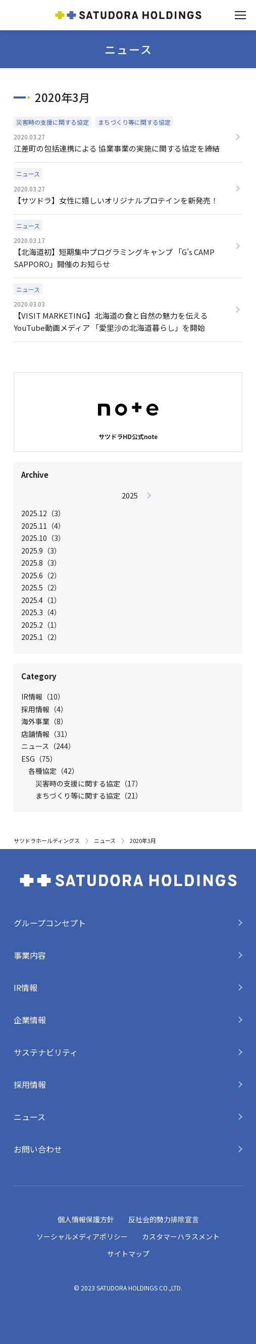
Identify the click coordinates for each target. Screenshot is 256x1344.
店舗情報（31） (46, 734)
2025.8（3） (41, 563)
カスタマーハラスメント (181, 1236)
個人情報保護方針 (86, 1219)
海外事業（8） (44, 721)
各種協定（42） (53, 771)
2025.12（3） (43, 513)
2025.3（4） (41, 612)
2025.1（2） (41, 637)
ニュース (105, 840)
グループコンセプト (50, 923)
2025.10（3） (43, 538)
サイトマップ (128, 1254)
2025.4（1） (41, 600)
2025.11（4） (43, 526)
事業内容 (30, 955)
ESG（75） (39, 759)
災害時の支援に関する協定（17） (88, 783)
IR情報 (25, 987)
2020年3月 (143, 840)
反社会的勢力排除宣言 (163, 1219)
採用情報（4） (44, 709)
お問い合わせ (38, 1149)
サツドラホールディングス (47, 840)
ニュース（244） (48, 746)
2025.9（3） (41, 550)
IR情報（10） (43, 696)
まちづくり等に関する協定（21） (88, 795)
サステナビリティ (46, 1052)
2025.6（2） (41, 575)
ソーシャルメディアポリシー (82, 1236)
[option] (129, 566)
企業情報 (30, 1020)
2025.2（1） (41, 625)
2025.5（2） (41, 587)
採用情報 (30, 1084)
